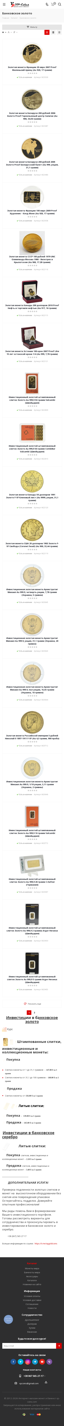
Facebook (13, 1362)
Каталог (32, 1263)
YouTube (42, 1362)
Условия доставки (32, 1300)
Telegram (35, 1362)
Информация (32, 1291)
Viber (49, 1362)
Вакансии (32, 1331)
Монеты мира (32, 1268)
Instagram (28, 1362)
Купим (32, 1327)
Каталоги (32, 1280)
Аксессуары (32, 1276)
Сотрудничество (32, 1314)
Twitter (20, 1362)
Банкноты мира (32, 1272)
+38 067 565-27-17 (33, 1376)
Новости (32, 1308)
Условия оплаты (32, 1296)
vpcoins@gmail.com (29, 1383)
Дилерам (32, 1323)
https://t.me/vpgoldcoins (46, 1243)
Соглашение (32, 1304)
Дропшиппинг (32, 1319)
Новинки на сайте (32, 1284)
